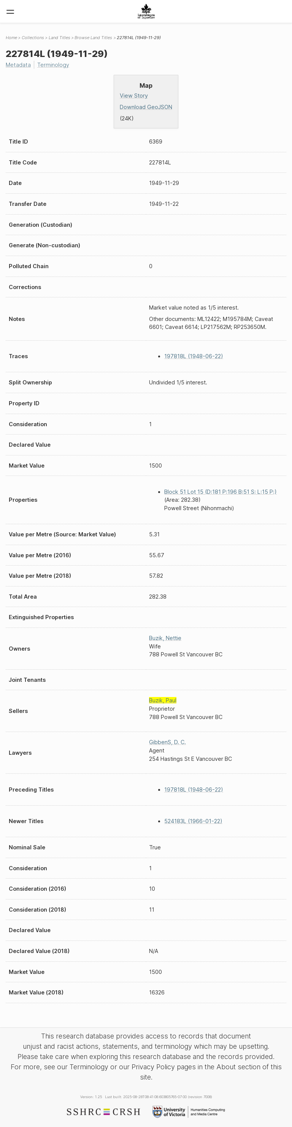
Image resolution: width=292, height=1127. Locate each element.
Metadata (18, 65)
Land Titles (59, 37)
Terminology (53, 65)
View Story (134, 95)
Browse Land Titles (93, 37)
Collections (33, 37)
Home (11, 37)
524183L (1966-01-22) (193, 821)
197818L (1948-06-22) (193, 356)
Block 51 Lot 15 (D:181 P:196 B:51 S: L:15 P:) (220, 491)
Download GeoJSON (146, 107)
